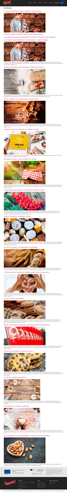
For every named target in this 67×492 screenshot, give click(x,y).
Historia (29, 2)
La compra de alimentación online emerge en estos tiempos (26, 40)
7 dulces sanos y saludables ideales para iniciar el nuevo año (26, 272)
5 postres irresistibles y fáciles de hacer (18, 351)
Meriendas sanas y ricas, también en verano (20, 159)
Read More (62, 490)
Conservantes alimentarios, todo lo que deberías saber (24, 190)
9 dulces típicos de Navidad (14, 298)
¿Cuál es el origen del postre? (15, 377)
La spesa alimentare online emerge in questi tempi (22, 11)
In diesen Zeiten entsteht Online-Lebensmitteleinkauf (23, 34)
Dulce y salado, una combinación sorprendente (21, 99)
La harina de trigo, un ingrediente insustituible (20, 247)
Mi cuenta (45, 2)
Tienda (34, 2)
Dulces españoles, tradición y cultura (17, 216)
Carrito (50, 2)
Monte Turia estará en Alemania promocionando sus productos (27, 325)
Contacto (39, 2)
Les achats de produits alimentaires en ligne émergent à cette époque (29, 37)
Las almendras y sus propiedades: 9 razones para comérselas (27, 436)
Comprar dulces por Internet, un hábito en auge (21, 129)
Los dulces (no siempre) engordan (16, 406)
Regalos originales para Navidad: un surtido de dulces (24, 67)
